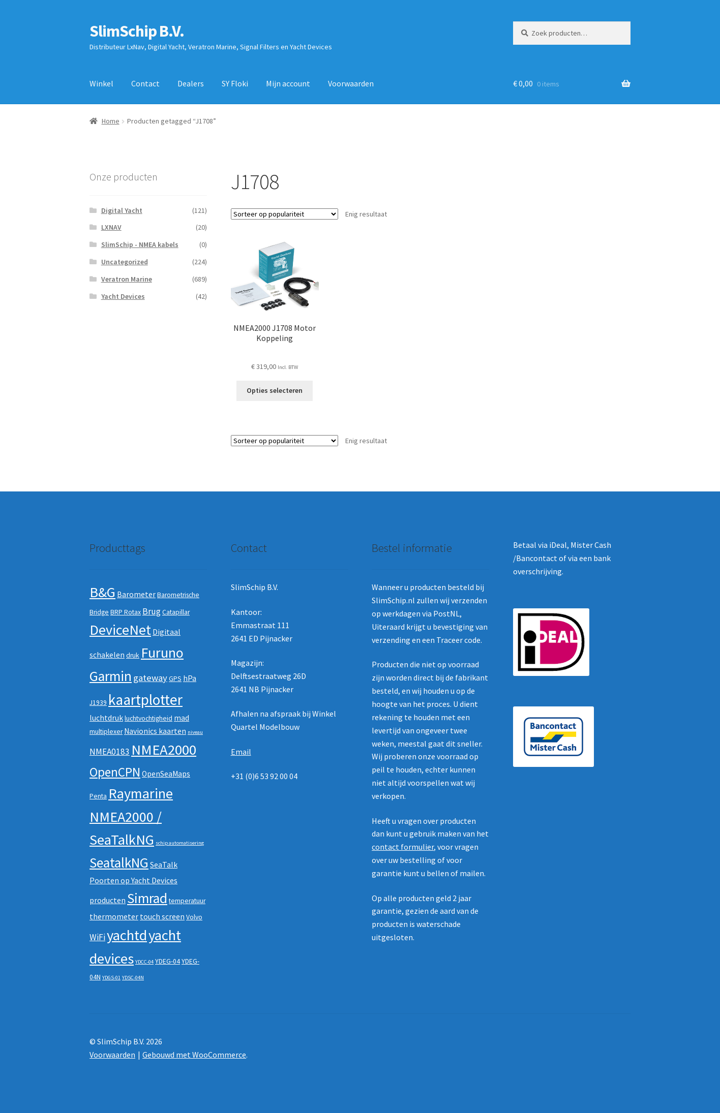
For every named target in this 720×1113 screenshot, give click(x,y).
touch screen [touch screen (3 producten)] (162, 916)
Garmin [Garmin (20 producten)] (110, 676)
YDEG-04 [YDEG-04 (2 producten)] (167, 961)
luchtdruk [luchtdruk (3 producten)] (106, 718)
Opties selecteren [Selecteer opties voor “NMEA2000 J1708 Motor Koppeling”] (275, 390)
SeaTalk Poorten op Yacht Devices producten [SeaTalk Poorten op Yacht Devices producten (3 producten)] (133, 882)
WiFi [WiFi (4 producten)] (97, 937)
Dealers (190, 83)
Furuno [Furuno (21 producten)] (162, 652)
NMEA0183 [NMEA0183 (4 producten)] (109, 751)
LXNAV (111, 227)
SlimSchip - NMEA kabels (139, 244)
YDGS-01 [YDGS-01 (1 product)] (111, 977)
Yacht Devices (123, 296)
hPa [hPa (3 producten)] (189, 678)
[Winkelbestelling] (284, 214)
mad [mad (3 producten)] (181, 718)
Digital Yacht (121, 210)
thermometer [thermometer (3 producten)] (113, 916)
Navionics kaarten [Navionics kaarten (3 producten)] (155, 731)
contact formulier (403, 847)
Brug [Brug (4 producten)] (151, 611)
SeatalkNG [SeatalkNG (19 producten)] (118, 863)
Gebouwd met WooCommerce (194, 1054)
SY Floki (235, 83)
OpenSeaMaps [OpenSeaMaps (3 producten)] (166, 774)
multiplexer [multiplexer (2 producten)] (106, 731)
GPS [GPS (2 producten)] (175, 678)
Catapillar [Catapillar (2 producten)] (176, 612)
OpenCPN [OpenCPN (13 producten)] (114, 772)
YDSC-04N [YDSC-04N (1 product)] (133, 977)
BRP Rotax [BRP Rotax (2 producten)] (125, 612)
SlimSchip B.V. (136, 31)
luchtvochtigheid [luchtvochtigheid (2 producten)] (148, 718)
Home (110, 121)
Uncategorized (124, 261)
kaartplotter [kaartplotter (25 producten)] (145, 699)
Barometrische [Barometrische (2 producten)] (178, 595)
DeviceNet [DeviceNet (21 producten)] (120, 630)
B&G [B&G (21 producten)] (102, 592)
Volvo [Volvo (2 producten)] (194, 917)
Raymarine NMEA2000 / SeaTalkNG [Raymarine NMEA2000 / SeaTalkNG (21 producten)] (131, 816)
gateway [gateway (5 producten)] (150, 678)
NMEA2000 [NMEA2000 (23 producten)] (163, 749)
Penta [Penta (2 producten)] (98, 796)
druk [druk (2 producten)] (132, 655)
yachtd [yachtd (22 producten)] (127, 935)
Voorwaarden (351, 83)
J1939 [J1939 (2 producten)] (98, 702)
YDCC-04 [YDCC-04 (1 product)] (144, 962)
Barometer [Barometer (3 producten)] (136, 594)
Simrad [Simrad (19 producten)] (147, 898)
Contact (145, 83)
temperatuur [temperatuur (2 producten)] (187, 900)
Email (241, 752)
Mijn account (288, 83)
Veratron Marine (126, 279)
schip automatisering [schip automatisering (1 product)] (180, 843)
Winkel (101, 83)
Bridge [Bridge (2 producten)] (99, 612)
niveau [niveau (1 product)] (195, 732)
